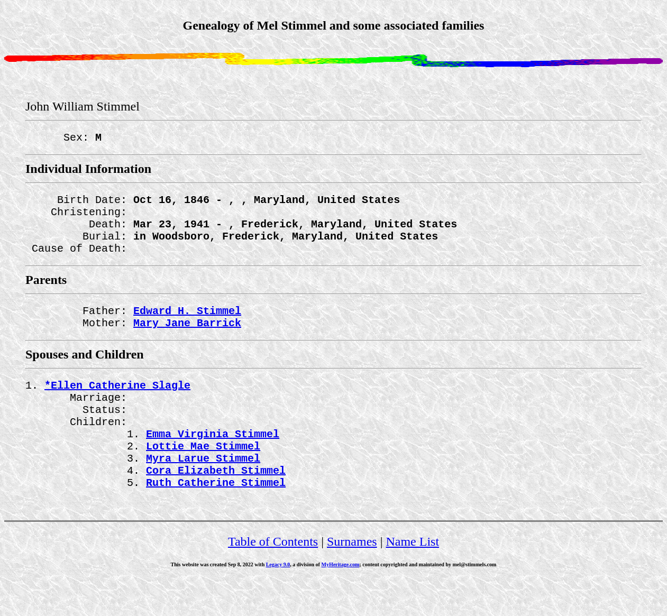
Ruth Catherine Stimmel (216, 518)
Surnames (352, 577)
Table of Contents (273, 577)
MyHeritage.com (340, 600)
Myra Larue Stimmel (203, 489)
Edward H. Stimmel (187, 325)
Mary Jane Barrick (187, 339)
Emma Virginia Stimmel (212, 461)
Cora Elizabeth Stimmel (216, 504)
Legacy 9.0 (278, 600)
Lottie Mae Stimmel (203, 475)
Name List (412, 577)
